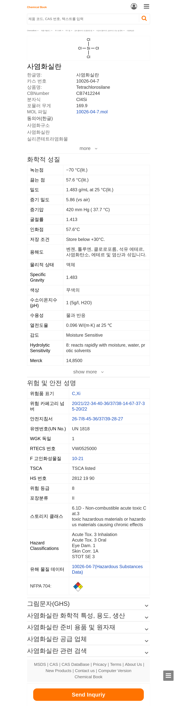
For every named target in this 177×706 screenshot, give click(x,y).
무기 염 (68, 30)
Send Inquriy (88, 694)
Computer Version (114, 670)
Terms (115, 664)
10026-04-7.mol (92, 111)
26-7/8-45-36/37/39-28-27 (97, 418)
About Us (133, 664)
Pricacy (99, 664)
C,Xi (76, 393)
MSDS (40, 664)
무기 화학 (58, 30)
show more (85, 371)
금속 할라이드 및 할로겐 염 (83, 30)
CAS (54, 664)
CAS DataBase (75, 664)
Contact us (85, 670)
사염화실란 (130, 30)
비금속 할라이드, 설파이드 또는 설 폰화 (109, 30)
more (85, 148)
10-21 (77, 458)
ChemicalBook (32, 30)
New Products (58, 670)
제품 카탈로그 (45, 30)
